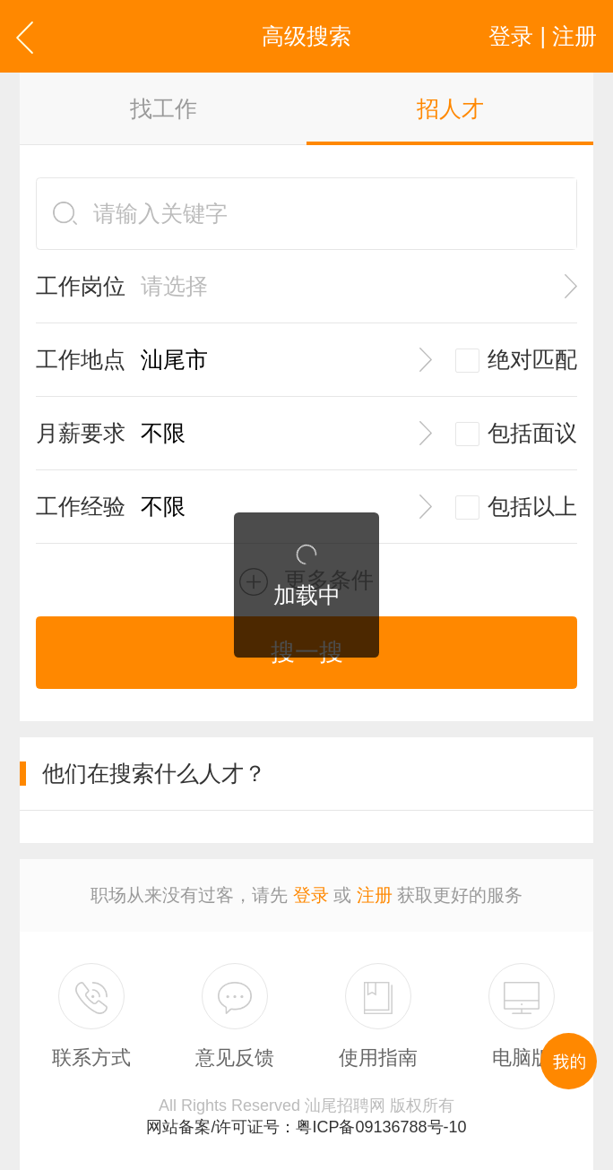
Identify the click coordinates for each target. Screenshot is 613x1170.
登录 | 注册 (542, 35)
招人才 (450, 108)
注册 (375, 895)
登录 (311, 895)
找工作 (163, 108)
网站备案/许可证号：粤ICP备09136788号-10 (306, 1127)
